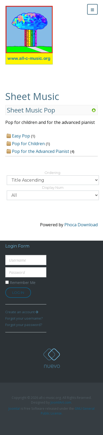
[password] (25, 272)
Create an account (21, 311)
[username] (25, 260)
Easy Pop (21, 136)
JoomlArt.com (61, 402)
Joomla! (14, 408)
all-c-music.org (51, 358)
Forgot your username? (24, 318)
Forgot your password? (23, 324)
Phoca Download (81, 225)
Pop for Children (28, 144)
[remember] (7, 282)
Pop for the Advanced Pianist (40, 151)
